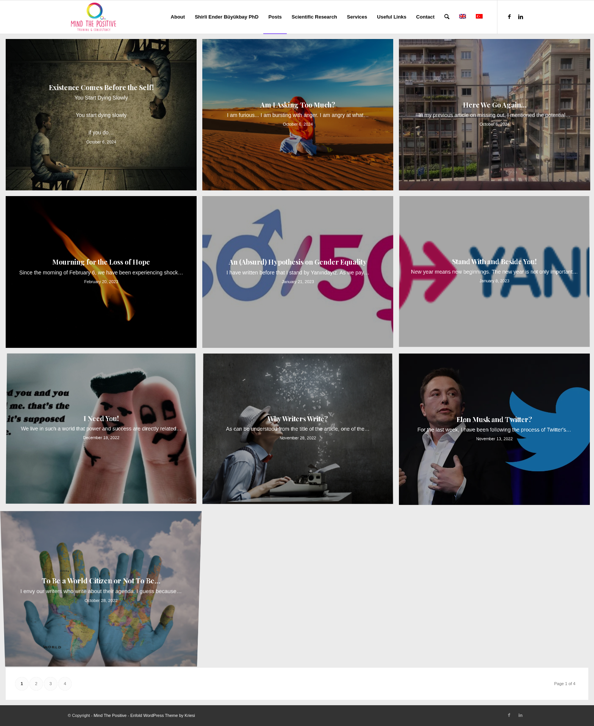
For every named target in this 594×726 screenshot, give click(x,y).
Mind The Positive (110, 715)
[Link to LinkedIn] (520, 16)
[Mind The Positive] (94, 17)
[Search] (446, 17)
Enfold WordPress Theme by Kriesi (162, 715)
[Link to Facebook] (509, 16)
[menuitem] (178, 17)
